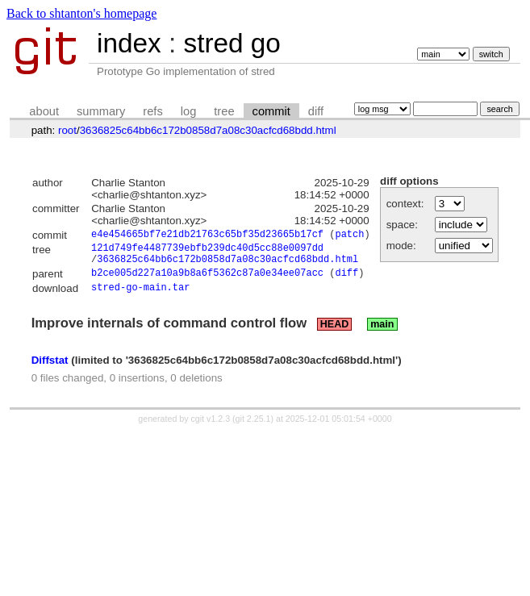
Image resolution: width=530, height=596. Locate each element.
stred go (231, 43)
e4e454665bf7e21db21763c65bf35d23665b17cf (207, 236)
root (67, 130)
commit (271, 111)
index (129, 43)
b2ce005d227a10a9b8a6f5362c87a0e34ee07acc (207, 281)
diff (315, 111)
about (44, 111)
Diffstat (50, 369)
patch (349, 236)
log (189, 111)
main (382, 333)
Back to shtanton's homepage (81, 13)
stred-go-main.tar (140, 296)
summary (101, 111)
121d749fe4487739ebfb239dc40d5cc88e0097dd (207, 251)
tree (224, 111)
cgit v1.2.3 (211, 427)
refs (152, 111)
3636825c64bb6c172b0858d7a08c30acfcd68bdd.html (208, 130)
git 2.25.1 (253, 427)
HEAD (334, 333)
